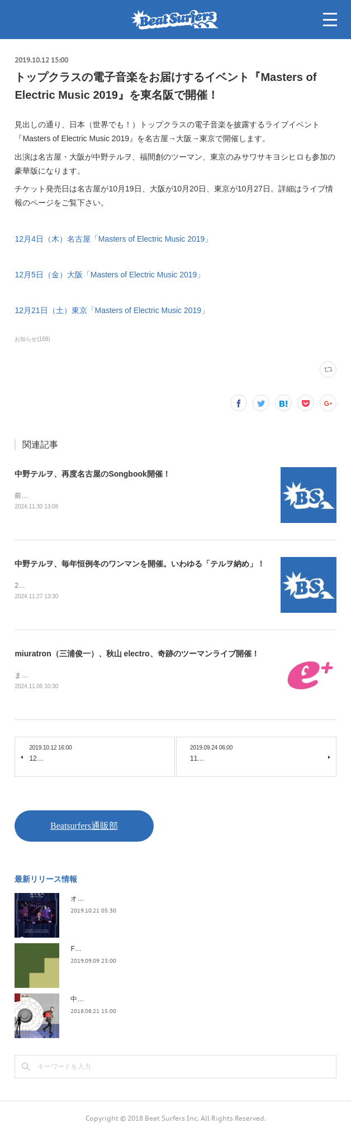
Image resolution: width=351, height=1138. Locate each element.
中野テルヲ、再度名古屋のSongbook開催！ (92, 473)
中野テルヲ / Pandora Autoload (116, 1001)
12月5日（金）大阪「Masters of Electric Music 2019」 (110, 274)
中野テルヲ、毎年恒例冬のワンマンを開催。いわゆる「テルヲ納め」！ (140, 564)
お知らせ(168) (32, 339)
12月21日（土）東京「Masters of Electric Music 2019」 (112, 310)
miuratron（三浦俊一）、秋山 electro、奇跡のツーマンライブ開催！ (137, 655)
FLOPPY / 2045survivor (105, 951)
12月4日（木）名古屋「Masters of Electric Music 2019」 (113, 238)
